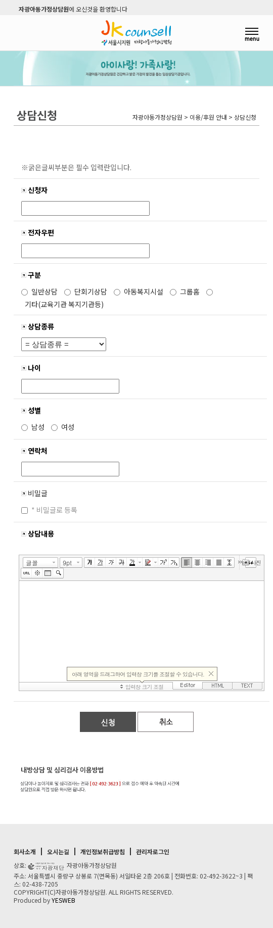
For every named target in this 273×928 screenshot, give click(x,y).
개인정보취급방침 (102, 851)
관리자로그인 (152, 851)
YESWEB (63, 900)
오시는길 (58, 851)
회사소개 (25, 851)
